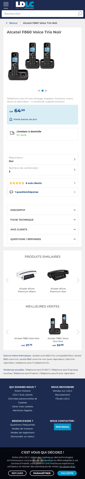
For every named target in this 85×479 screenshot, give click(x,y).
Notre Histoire (23, 390)
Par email (62, 426)
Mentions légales (22, 410)
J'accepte (67, 473)
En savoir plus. (67, 466)
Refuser (17, 473)
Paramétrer (42, 473)
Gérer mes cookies (22, 406)
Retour (13, 23)
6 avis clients (26, 183)
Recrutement (62, 394)
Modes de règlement (22, 432)
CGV (15, 394)
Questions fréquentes (22, 424)
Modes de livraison (22, 428)
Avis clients (26, 394)
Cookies (22, 402)
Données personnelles (21, 398)
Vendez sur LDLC (62, 390)
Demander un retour (22, 436)
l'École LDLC (62, 398)
